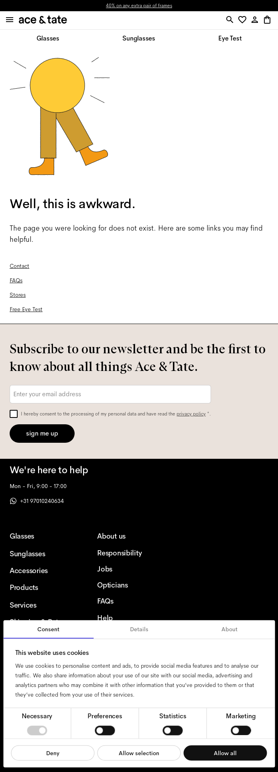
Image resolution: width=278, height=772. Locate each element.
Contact (19, 265)
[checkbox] (14, 414)
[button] (243, 20)
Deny (52, 752)
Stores (18, 294)
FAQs (16, 280)
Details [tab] (139, 629)
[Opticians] (128, 585)
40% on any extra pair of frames (139, 5)
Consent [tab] (48, 629)
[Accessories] (40, 570)
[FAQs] (128, 601)
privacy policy (191, 414)
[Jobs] (128, 569)
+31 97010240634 (37, 501)
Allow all (225, 752)
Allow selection (139, 752)
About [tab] (229, 629)
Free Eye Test (26, 309)
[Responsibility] (128, 553)
